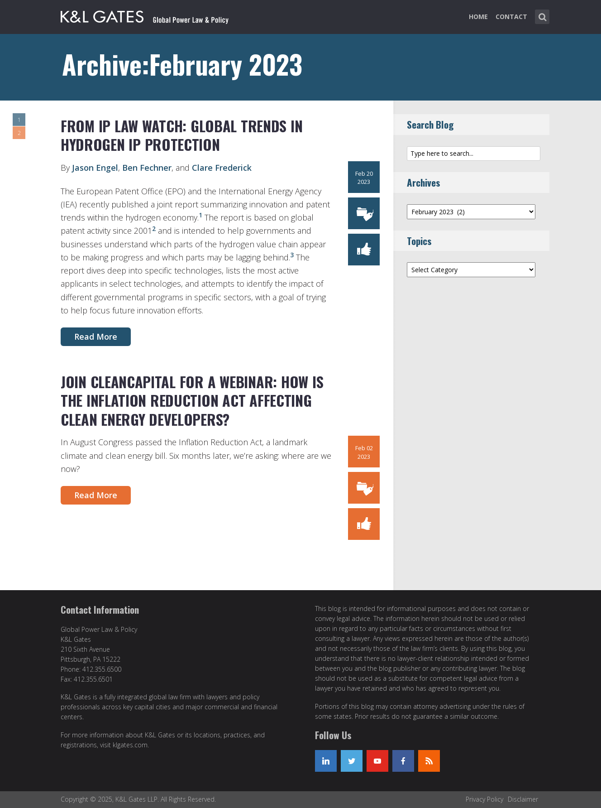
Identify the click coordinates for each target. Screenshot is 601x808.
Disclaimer (523, 799)
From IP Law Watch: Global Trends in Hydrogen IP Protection (181, 135)
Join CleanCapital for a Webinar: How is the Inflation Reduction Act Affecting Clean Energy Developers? (192, 400)
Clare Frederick (222, 167)
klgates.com (130, 745)
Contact (511, 16)
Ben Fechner (147, 167)
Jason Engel (95, 167)
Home (478, 16)
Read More (95, 336)
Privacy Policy (484, 799)
